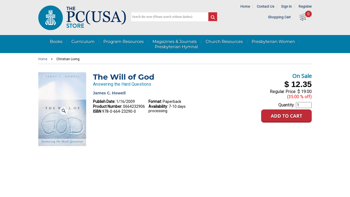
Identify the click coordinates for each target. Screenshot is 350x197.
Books (56, 41)
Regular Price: (283, 91)
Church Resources (224, 41)
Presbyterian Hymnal (176, 46)
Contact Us (265, 6)
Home (245, 6)
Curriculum (83, 41)
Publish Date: (104, 101)
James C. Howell (109, 93)
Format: (155, 101)
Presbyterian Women (273, 41)
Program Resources (123, 41)
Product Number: (107, 106)
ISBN (97, 111)
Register (305, 6)
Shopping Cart (279, 17)
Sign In (286, 6)
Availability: (158, 106)
